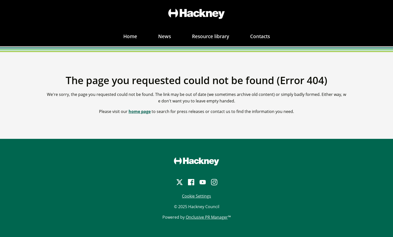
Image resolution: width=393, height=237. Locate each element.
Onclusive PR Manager (207, 217)
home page (140, 111)
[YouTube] (202, 182)
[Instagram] (214, 182)
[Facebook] (190, 182)
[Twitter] (179, 182)
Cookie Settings (196, 196)
